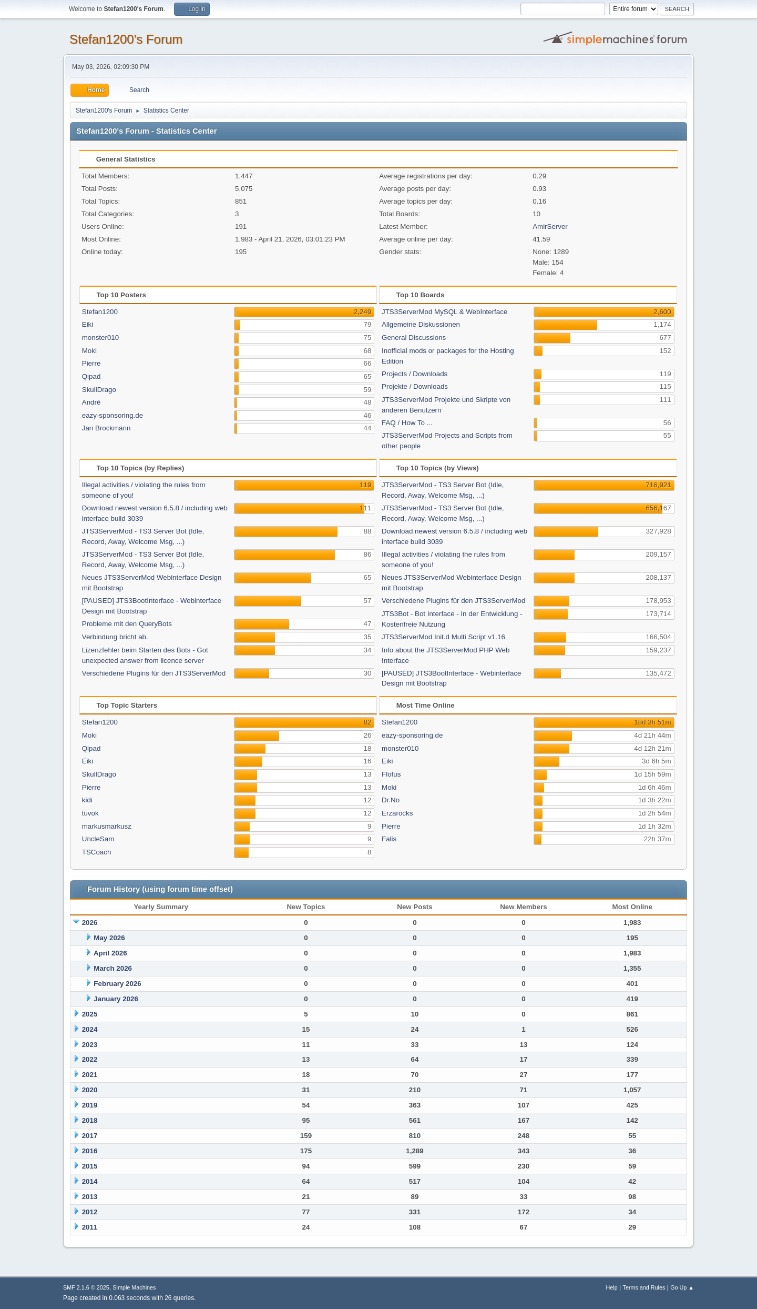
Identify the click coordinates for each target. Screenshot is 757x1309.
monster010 (100, 337)
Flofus (391, 774)
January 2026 (116, 999)
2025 (90, 1014)
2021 (90, 1075)
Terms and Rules (644, 1287)
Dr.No (391, 800)
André (91, 402)
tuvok (90, 813)
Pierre (91, 363)
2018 (90, 1120)
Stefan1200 (100, 312)
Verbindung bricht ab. (115, 637)
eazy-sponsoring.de (112, 415)
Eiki (87, 324)
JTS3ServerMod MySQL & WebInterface (444, 312)
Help (612, 1287)
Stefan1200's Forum (125, 39)
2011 (90, 1227)
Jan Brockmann (106, 428)
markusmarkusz (106, 826)
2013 (90, 1197)
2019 (90, 1105)
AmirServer (550, 226)
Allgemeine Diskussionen (421, 324)
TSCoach (96, 852)
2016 (90, 1151)
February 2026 (117, 984)
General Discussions (414, 337)
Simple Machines (134, 1287)
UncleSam (98, 839)
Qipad (91, 376)
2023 (90, 1045)
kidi (87, 800)
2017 (90, 1136)
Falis (389, 839)
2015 (90, 1166)
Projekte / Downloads (415, 386)
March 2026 (113, 968)
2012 (90, 1212)
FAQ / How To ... (407, 423)
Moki (89, 351)
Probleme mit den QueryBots (127, 624)
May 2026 (109, 938)
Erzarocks (397, 813)
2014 (90, 1181)
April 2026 (110, 953)
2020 (90, 1090)
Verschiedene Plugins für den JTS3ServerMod (154, 673)
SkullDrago (99, 390)
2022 (90, 1059)
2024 (90, 1029)
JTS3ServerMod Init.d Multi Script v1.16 (443, 637)
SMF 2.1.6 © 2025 (86, 1287)
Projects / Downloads (414, 374)
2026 (90, 923)
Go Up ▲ (682, 1287)
